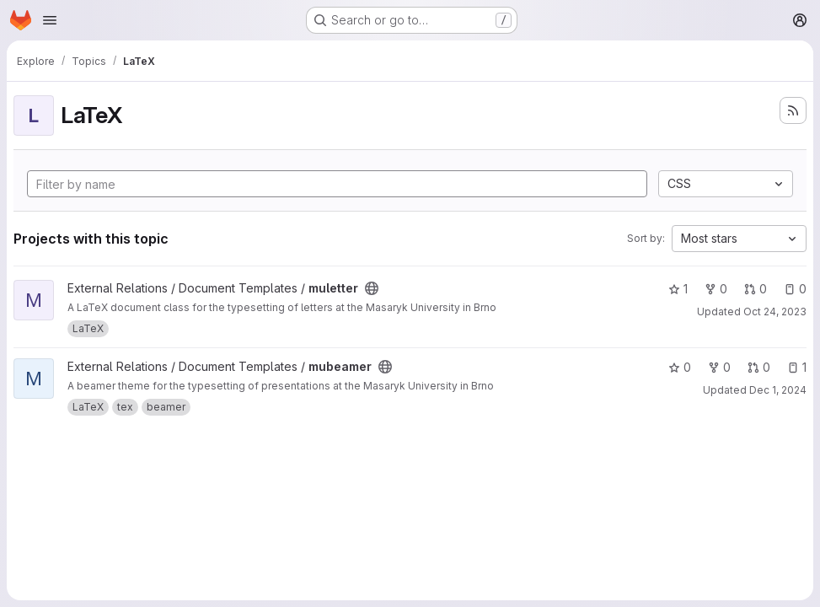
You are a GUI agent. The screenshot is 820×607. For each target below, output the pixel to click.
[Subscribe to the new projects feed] (793, 110)
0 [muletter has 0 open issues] (795, 289)
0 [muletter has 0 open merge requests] (755, 289)
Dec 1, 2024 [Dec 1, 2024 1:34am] (778, 390)
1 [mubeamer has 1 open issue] (797, 367)
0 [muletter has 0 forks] (716, 289)
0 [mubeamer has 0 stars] (679, 367)
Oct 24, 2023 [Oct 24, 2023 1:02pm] (775, 311)
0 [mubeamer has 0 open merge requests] (759, 367)
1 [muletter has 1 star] (678, 289)
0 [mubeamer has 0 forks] (719, 367)
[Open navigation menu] (49, 20)
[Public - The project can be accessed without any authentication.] (371, 288)
